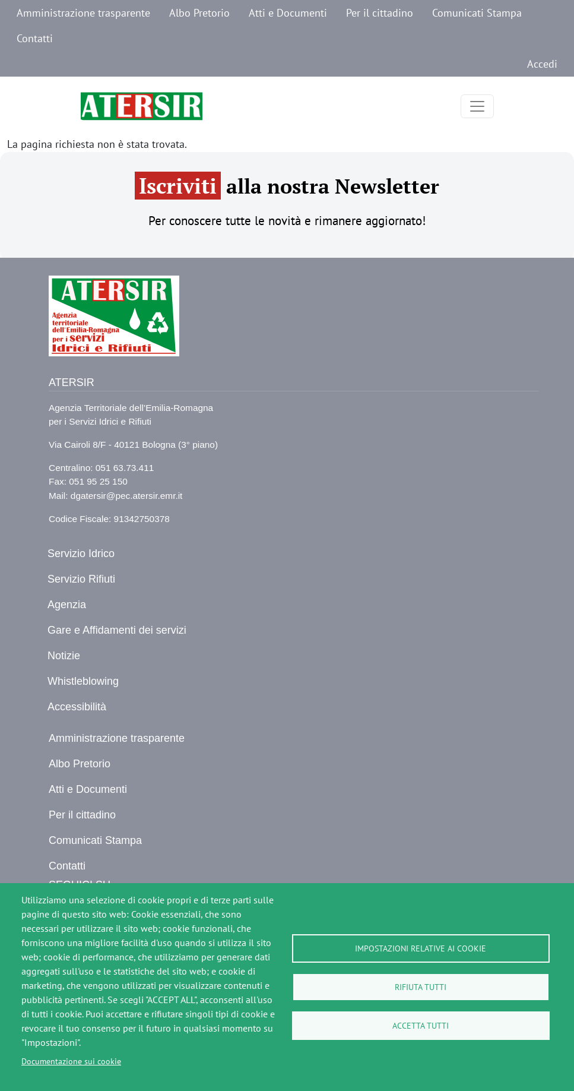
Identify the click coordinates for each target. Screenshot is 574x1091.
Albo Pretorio (199, 13)
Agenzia (66, 605)
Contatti (35, 38)
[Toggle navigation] (477, 106)
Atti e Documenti (288, 13)
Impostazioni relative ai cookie (420, 948)
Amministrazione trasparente (83, 13)
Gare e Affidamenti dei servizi (116, 630)
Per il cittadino (379, 13)
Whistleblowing (83, 681)
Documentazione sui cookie (71, 1061)
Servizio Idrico (81, 553)
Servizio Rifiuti (81, 579)
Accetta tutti (420, 1025)
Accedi (542, 64)
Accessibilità (76, 707)
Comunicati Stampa (477, 13)
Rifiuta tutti (420, 987)
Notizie (63, 656)
